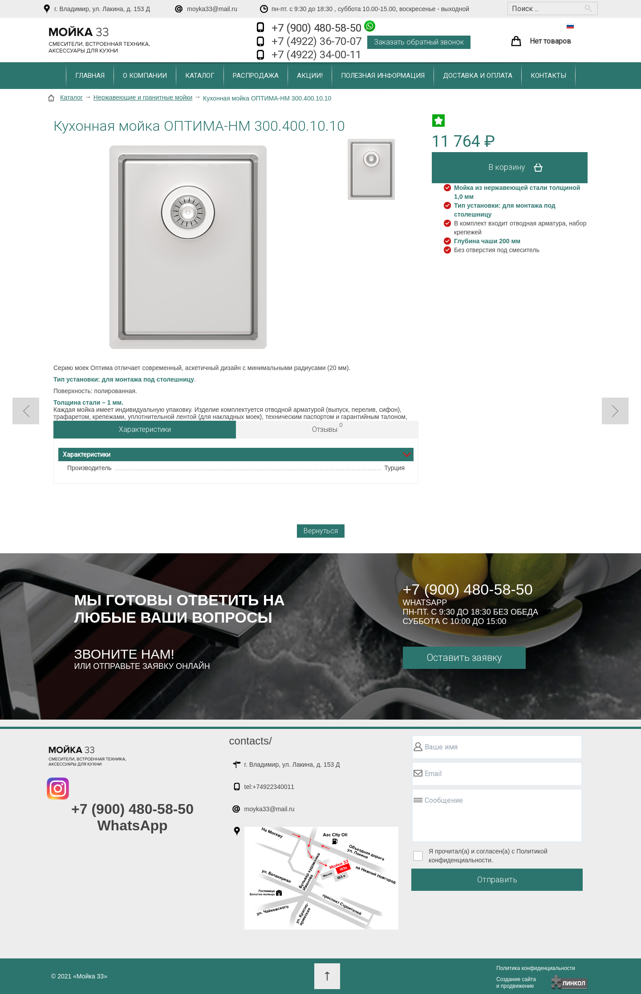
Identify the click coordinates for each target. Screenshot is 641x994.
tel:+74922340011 (269, 786)
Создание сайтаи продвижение (516, 982)
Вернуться (321, 531)
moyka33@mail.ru (212, 8)
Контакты (548, 76)
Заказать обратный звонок (419, 42)
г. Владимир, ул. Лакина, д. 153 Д (102, 8)
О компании (145, 76)
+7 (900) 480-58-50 (323, 27)
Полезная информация (383, 76)
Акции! (310, 76)
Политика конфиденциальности (535, 968)
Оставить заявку (464, 657)
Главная (90, 76)
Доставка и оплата (477, 76)
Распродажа (256, 76)
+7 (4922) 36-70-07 (316, 41)
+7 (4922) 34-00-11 (316, 54)
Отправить (497, 879)
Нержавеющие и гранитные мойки (142, 97)
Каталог (200, 76)
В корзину (518, 168)
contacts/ (250, 741)
